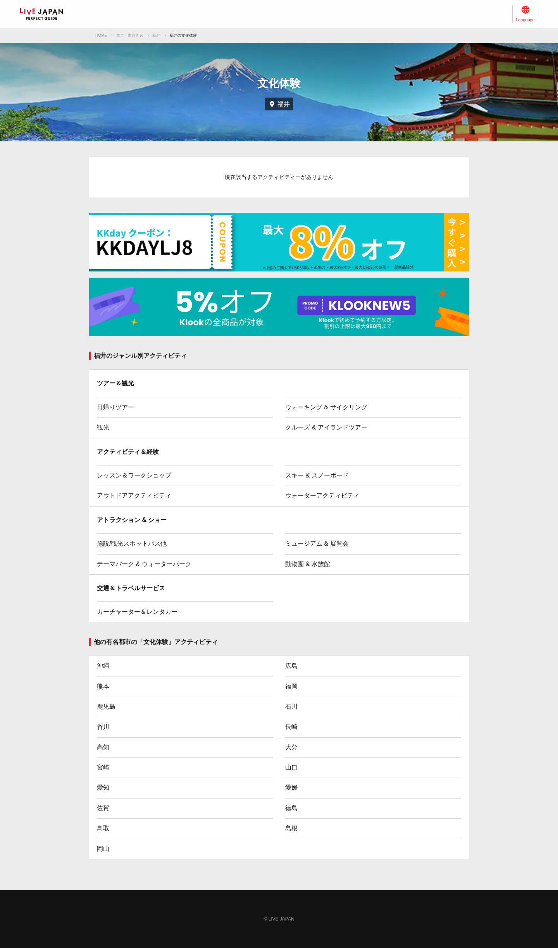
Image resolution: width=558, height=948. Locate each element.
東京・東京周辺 (129, 35)
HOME (101, 35)
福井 (156, 35)
